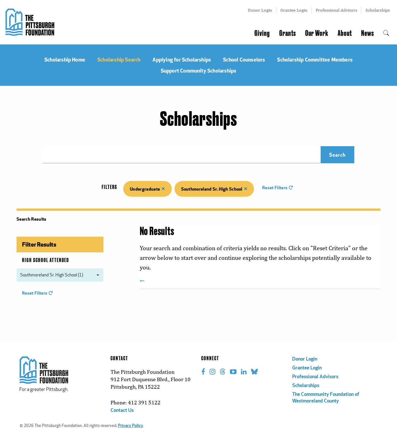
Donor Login (260, 10)
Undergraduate (147, 189)
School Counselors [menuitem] (244, 59)
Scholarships (378, 10)
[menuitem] (386, 33)
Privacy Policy (130, 426)
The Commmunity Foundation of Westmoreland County (325, 398)
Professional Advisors (336, 10)
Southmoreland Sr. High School (214, 189)
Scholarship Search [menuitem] (118, 59)
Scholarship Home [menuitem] (64, 59)
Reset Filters (277, 187)
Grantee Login (293, 10)
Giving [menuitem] (262, 33)
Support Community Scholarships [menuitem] (199, 70)
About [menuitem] (345, 33)
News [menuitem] (367, 33)
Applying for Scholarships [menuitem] (181, 59)
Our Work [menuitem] (316, 33)
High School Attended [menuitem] (45, 260)
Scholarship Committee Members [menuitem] (315, 59)
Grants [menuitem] (287, 33)
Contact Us (122, 410)
